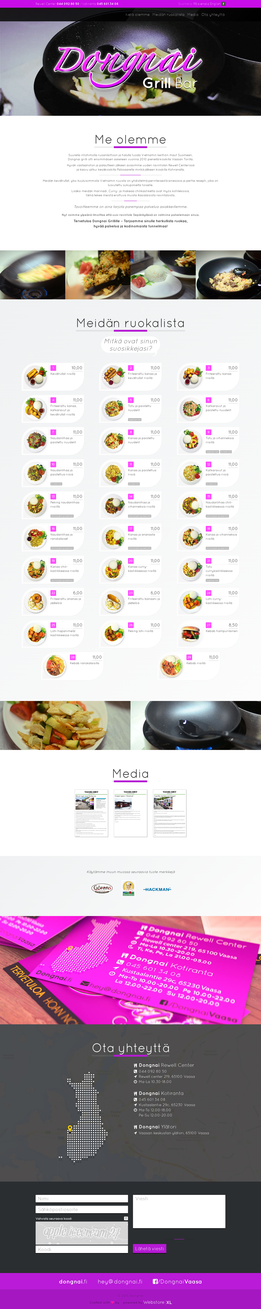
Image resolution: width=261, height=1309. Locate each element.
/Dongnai (177, 1281)
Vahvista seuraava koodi (54, 1218)
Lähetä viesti (149, 1248)
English (215, 3)
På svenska (201, 3)
